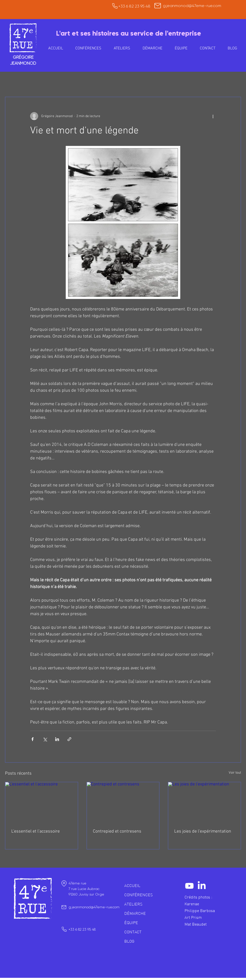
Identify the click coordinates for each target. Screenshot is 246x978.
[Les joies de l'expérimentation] (204, 802)
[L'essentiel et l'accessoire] (41, 802)
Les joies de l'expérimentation (202, 831)
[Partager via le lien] (69, 739)
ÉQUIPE (131, 922)
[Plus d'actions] (213, 116)
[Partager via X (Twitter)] (44, 739)
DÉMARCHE (135, 913)
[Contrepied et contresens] (123, 802)
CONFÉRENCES (138, 894)
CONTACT (133, 931)
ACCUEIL (132, 885)
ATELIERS (133, 904)
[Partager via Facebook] (32, 739)
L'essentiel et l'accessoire (35, 831)
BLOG (129, 941)
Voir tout (235, 773)
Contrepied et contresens (117, 831)
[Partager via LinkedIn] (57, 739)
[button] (121, 48)
